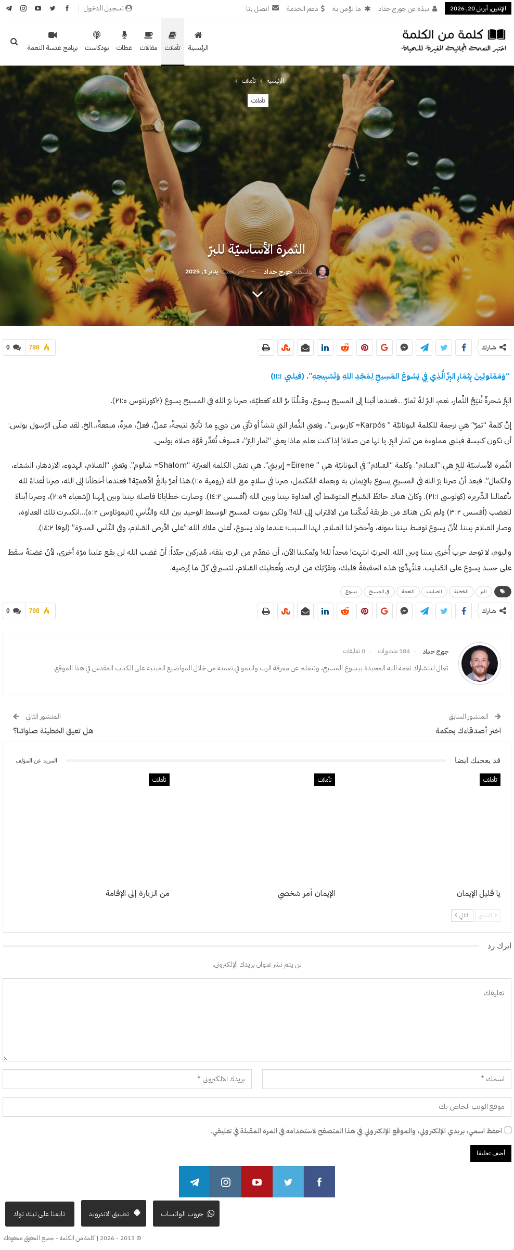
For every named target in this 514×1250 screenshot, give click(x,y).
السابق (488, 911)
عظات (124, 42)
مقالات (148, 42)
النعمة (408, 589)
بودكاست (96, 42)
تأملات (172, 42)
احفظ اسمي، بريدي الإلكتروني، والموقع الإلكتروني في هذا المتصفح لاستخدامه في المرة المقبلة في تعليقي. (356, 1127)
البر (484, 589)
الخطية (461, 589)
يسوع (351, 589)
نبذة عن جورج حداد (407, 9)
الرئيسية (198, 42)
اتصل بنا (262, 9)
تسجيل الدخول (108, 8)
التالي (462, 911)
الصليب (434, 589)
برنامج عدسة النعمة (52, 42)
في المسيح (379, 589)
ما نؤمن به (351, 9)
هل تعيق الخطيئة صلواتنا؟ (53, 726)
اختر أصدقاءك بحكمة (468, 726)
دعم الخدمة (306, 9)
